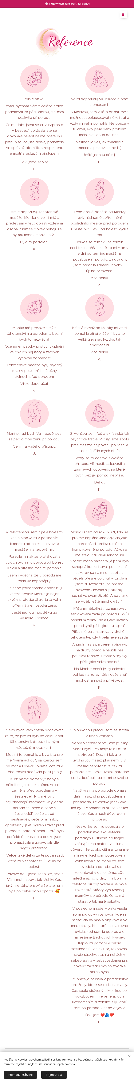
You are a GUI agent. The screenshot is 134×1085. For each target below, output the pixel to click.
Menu (122, 14)
